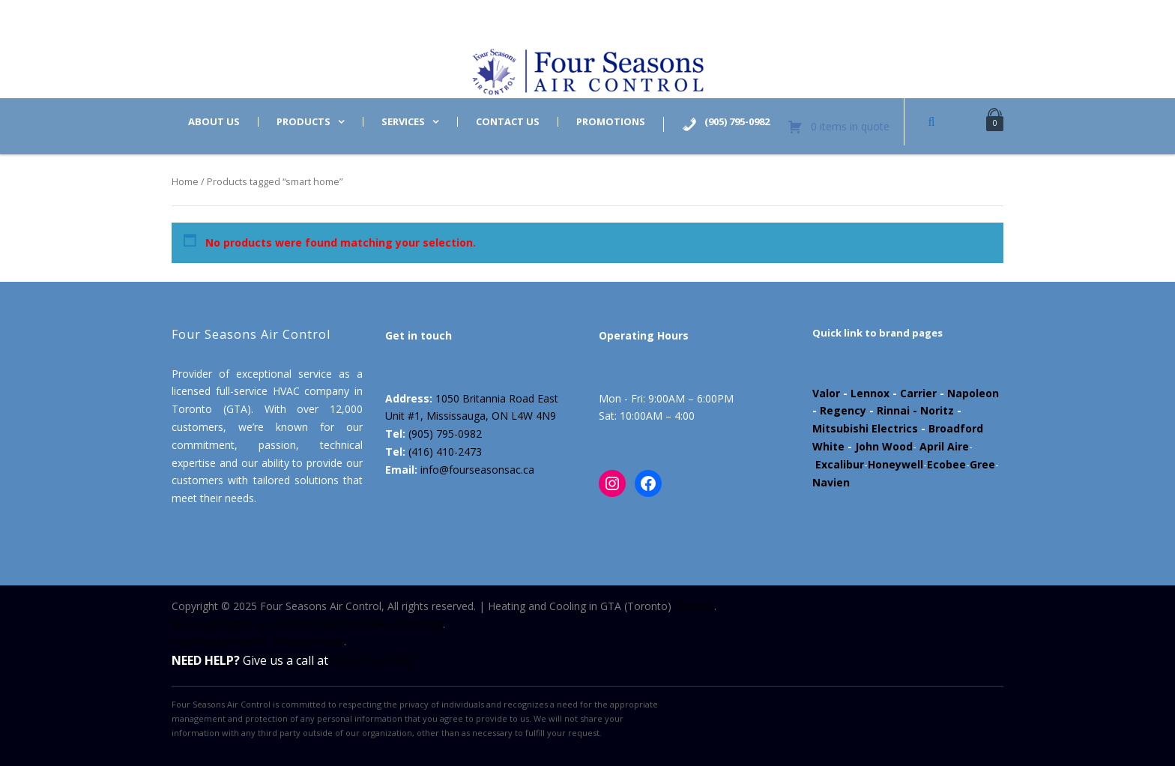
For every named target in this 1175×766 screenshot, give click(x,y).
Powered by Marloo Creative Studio (258, 641)
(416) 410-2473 (445, 451)
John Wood (884, 446)
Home (185, 181)
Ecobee (946, 464)
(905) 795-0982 (445, 433)
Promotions (610, 122)
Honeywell (895, 464)
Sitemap (694, 606)
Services (403, 122)
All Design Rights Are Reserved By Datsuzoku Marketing (307, 624)
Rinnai (893, 410)
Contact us (508, 122)
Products (303, 122)
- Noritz (932, 410)
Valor (826, 393)
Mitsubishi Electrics (865, 428)
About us (214, 122)
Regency (843, 410)
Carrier (918, 393)
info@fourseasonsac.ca (477, 469)
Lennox (870, 393)
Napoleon (973, 393)
